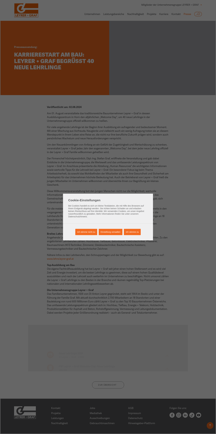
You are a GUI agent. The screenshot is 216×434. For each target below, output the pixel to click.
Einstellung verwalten (110, 232)
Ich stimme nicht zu (86, 232)
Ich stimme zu (132, 232)
